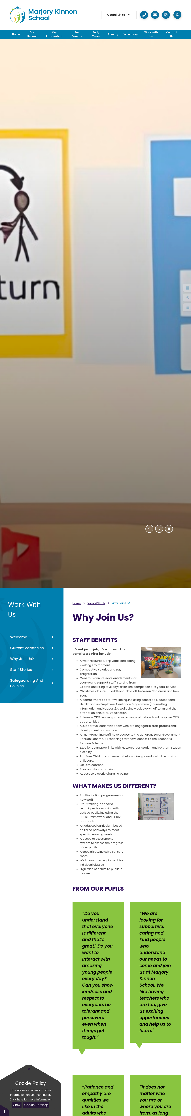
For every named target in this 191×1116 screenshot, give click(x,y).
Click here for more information (31, 1099)
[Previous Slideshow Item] (149, 529)
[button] (4, 1110)
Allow (16, 1105)
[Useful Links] (119, 15)
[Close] (29, 1069)
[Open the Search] (177, 15)
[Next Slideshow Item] (159, 529)
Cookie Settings (36, 1105)
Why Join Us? (121, 603)
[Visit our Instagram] (166, 15)
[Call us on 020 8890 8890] (144, 15)
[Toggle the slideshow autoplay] (169, 529)
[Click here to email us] (155, 15)
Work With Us (96, 603)
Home (77, 603)
